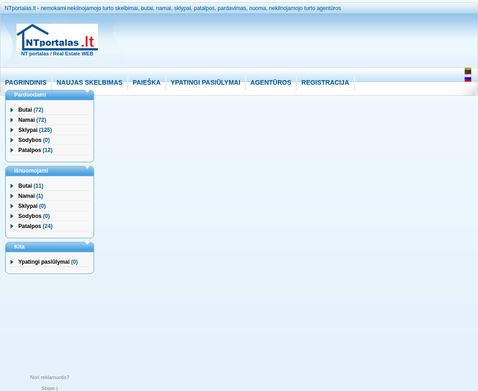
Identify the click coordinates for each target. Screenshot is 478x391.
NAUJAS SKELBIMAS (90, 82)
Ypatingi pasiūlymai (44, 262)
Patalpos (29, 150)
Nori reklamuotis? (50, 377)
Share (48, 388)
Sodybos (30, 140)
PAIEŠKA (147, 82)
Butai (25, 110)
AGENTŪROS (270, 82)
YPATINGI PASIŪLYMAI (205, 82)
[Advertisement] (281, 46)
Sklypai (28, 130)
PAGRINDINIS (26, 82)
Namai (26, 120)
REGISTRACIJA (325, 82)
